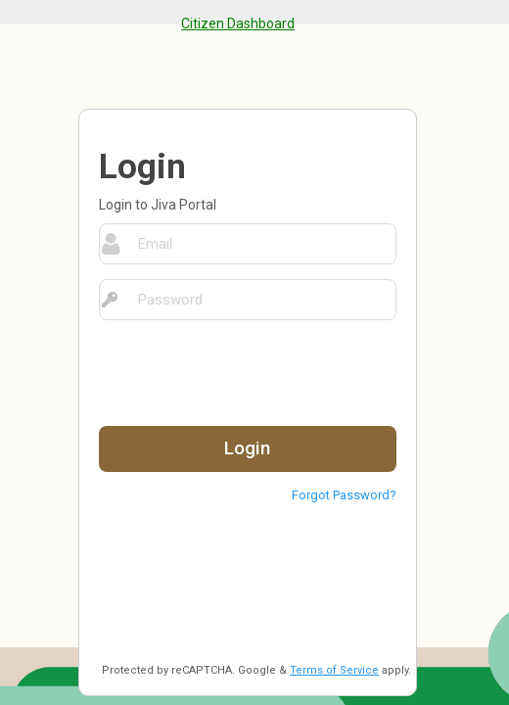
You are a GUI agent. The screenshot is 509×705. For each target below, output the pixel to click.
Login (247, 448)
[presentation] (247, 373)
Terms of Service (334, 670)
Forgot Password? (344, 495)
